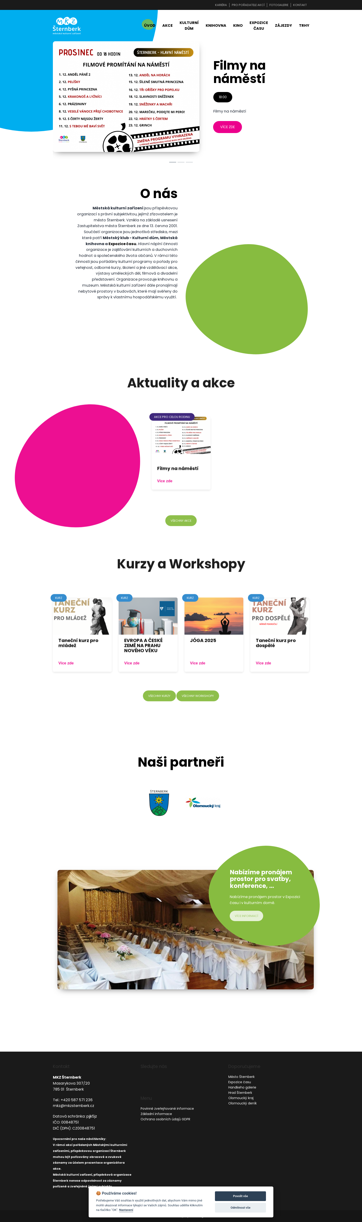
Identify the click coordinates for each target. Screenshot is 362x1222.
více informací (247, 917)
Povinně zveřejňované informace (167, 1108)
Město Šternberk (241, 1076)
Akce (167, 26)
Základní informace (156, 1114)
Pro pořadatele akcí (248, 5)
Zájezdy (283, 26)
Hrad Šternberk (240, 1092)
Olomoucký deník (242, 1103)
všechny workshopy (198, 709)
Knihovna (216, 26)
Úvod (149, 26)
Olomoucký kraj (240, 1098)
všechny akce (181, 534)
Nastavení (126, 1210)
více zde (227, 127)
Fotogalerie (278, 5)
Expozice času (259, 26)
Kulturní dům (189, 26)
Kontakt (300, 5)
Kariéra (221, 5)
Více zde (165, 494)
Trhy (304, 26)
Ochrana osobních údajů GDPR (165, 1119)
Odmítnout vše (240, 1207)
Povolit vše (240, 1196)
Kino (238, 26)
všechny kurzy (158, 709)
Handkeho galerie (242, 1087)
